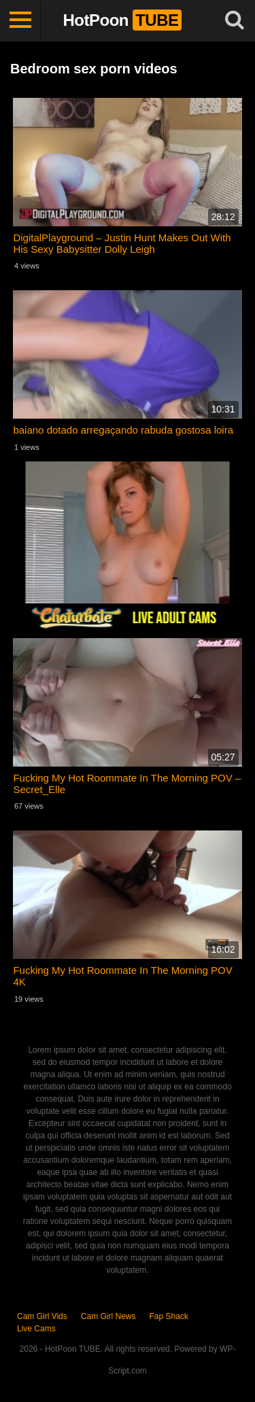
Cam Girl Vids (42, 1316)
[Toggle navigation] (20, 20)
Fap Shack (168, 1316)
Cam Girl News (108, 1316)
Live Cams (36, 1328)
